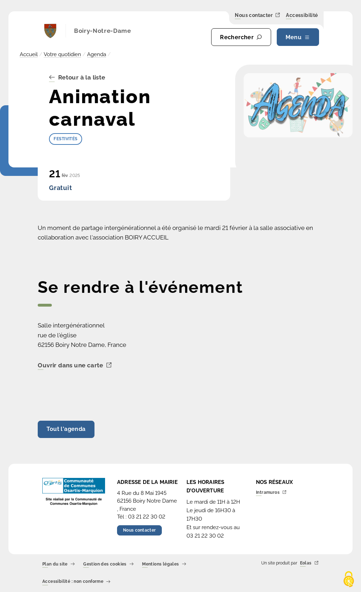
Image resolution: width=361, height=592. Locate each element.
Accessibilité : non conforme (76, 582)
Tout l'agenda (66, 429)
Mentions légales (164, 564)
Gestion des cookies (108, 564)
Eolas (309, 563)
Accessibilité (302, 15)
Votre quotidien (62, 54)
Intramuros (271, 492)
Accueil (29, 54)
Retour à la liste (77, 78)
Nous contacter (257, 15)
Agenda (96, 54)
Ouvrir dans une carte (75, 365)
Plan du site (58, 564)
